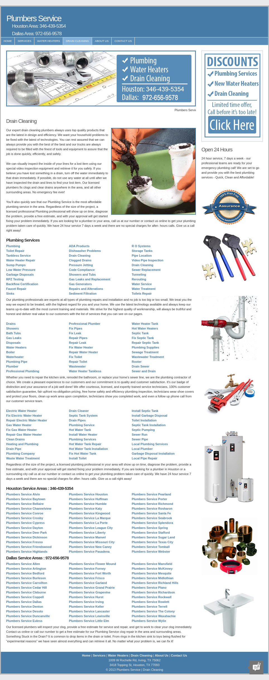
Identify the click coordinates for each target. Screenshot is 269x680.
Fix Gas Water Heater (21, 429)
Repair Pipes (78, 338)
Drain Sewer (140, 366)
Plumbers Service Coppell (25, 597)
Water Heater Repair (20, 260)
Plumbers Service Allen (23, 564)
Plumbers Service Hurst (86, 597)
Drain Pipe (13, 448)
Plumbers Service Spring (150, 527)
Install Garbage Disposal (149, 415)
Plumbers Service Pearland (151, 494)
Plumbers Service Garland (88, 582)
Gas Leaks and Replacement (89, 279)
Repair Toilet (78, 361)
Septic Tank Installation (148, 425)
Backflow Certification (22, 284)
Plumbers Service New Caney (90, 546)
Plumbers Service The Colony (153, 611)
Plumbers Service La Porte (88, 522)
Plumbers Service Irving (86, 601)
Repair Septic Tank (145, 342)
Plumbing (13, 246)
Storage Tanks (142, 250)
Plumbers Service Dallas (24, 601)
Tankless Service (18, 255)
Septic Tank (140, 333)
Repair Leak (77, 342)
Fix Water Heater (81, 347)
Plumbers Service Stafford (151, 532)
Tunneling (139, 274)
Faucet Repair (16, 288)
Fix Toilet (75, 357)
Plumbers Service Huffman (88, 499)
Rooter (136, 361)
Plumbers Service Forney (87, 568)
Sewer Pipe (140, 439)
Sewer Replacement (146, 269)
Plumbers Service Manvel (87, 537)
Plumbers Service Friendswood (29, 546)
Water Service (142, 284)
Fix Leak (75, 333)
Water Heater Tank (145, 323)
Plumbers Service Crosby (24, 518)
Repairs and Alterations (86, 288)
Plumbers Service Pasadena (89, 551)
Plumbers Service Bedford (25, 573)
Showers (12, 328)
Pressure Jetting (81, 265)
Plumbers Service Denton (24, 606)
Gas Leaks (13, 338)
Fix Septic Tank (143, 338)
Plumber (12, 366)
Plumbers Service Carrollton (26, 582)
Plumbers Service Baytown (25, 499)
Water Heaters (48, 40)
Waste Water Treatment (23, 458)
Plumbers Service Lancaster (89, 611)
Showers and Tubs (82, 274)
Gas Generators (80, 284)
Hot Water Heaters (145, 328)
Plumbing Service (82, 425)
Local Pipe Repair (144, 458)
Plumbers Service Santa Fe (151, 513)
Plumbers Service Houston (88, 494)
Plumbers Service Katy (85, 508)
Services (24, 40)
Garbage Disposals (20, 274)
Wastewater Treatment (148, 357)
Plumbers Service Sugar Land (153, 537)
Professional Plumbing (22, 371)
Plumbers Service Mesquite (151, 573)
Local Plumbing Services (150, 444)
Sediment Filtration (83, 293)
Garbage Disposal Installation (153, 453)
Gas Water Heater (19, 425)
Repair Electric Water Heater (26, 420)
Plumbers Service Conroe (24, 513)
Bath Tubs (13, 333)
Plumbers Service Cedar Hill (26, 587)
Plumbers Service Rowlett (150, 601)
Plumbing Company (20, 453)
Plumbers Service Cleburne (26, 592)
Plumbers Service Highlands (26, 551)
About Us (102, 40)
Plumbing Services (82, 439)
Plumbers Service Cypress (25, 522)
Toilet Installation (144, 420)
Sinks (10, 293)
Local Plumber (142, 448)
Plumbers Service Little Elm (89, 620)
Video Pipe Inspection (147, 260)
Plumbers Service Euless (24, 620)
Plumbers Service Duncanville (28, 616)
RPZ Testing (15, 279)
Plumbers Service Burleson (26, 578)
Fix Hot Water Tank (82, 453)
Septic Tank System (83, 415)
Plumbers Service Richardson (153, 592)
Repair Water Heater (83, 352)
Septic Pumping (143, 429)
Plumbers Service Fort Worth (90, 573)
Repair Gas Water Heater (24, 434)
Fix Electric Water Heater (24, 415)
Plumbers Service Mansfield (152, 564)
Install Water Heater (83, 434)
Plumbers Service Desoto (24, 611)
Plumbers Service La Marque (90, 518)
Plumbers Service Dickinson (26, 537)
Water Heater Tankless (85, 371)
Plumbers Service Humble (88, 503)
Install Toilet (78, 458)
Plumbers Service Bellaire (25, 503)
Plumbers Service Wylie (149, 620)
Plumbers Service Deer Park (26, 532)
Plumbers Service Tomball (151, 546)
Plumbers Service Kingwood (89, 513)
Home (8, 40)
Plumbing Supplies (145, 347)
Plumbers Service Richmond (152, 503)
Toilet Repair (15, 250)
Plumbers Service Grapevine (89, 592)
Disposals (13, 342)
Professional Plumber (84, 323)
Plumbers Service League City (91, 527)
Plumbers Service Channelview (28, 508)
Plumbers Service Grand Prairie (92, 587)
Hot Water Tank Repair (85, 444)
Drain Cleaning (77, 40)
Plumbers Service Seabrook (152, 518)
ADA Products (79, 246)
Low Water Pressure (20, 269)
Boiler (10, 352)
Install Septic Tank (145, 410)
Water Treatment (143, 288)
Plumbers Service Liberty (87, 532)
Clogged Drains (80, 260)
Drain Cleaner (79, 410)
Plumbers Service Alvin (23, 494)
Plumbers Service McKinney (152, 568)
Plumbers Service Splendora (152, 522)
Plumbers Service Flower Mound (92, 564)
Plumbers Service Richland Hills (155, 582)
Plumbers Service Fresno (24, 542)
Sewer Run (140, 434)
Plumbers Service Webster (151, 551)
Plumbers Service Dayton (24, 527)
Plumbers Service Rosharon (152, 508)
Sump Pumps (16, 265)
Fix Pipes (75, 328)
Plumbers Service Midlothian (153, 578)
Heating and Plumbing (22, 444)
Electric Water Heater (21, 410)
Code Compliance (82, 269)
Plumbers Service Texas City (152, 542)
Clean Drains (15, 439)
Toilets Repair (142, 293)
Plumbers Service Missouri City (92, 542)
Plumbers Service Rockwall (151, 597)
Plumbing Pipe (16, 361)
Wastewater (77, 366)
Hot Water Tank (80, 429)
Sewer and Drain (144, 371)
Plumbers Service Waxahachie (154, 616)
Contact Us (123, 40)
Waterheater (15, 357)
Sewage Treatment (145, 352)
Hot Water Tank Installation (88, 448)
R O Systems (141, 246)
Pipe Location (142, 255)
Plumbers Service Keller (86, 606)
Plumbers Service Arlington (26, 568)
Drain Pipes (77, 420)
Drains (11, 323)
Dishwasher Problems (85, 250)
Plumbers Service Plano (149, 587)
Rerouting (139, 279)
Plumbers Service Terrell (149, 606)
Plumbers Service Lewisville (89, 616)
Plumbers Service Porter (149, 499)
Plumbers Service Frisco (87, 578)
